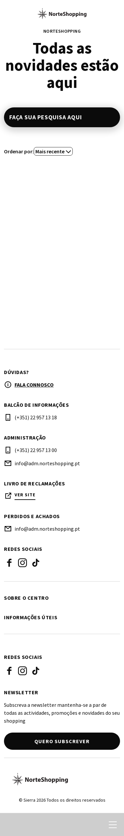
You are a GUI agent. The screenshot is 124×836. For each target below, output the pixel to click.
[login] (89, 825)
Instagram (22, 562)
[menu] (113, 824)
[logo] (62, 13)
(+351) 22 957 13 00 (36, 450)
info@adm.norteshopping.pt (47, 463)
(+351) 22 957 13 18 (36, 417)
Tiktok (35, 562)
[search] (12, 825)
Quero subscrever (62, 741)
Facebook (9, 562)
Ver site (25, 495)
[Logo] (62, 779)
